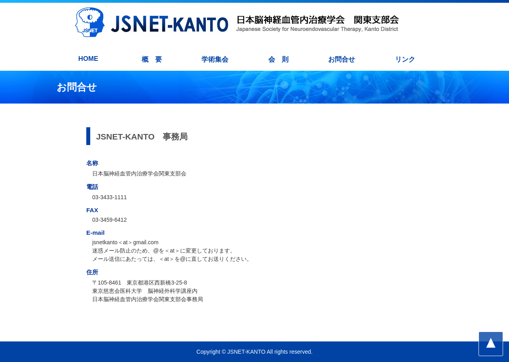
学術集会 (214, 59)
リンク (405, 59)
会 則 (278, 59)
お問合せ (341, 59)
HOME (88, 58)
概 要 (152, 59)
